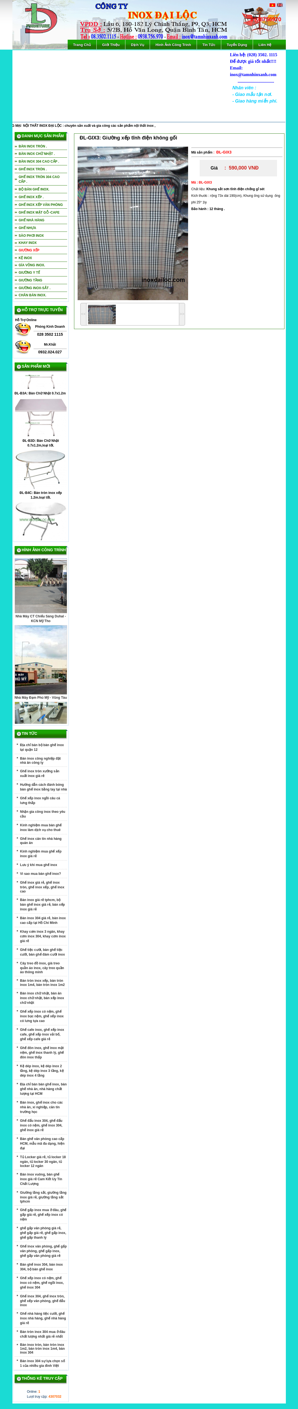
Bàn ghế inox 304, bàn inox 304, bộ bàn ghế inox (41, 1267)
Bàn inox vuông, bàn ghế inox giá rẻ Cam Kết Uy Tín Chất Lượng (41, 1179)
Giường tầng (30, 280)
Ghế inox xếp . (31, 197)
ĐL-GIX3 (223, 152)
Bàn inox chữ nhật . (37, 154)
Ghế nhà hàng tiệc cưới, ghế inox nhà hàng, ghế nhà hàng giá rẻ (43, 1318)
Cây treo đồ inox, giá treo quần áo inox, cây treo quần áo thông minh (42, 967)
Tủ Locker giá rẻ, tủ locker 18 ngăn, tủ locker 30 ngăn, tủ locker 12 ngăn (43, 1161)
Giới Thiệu (111, 45)
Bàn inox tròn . (33, 146)
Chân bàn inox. (32, 295)
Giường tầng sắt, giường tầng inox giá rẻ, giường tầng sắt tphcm (43, 1197)
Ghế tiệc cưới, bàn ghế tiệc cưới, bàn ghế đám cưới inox (42, 952)
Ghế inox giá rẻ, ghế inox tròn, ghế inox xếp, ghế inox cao (42, 887)
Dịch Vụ (137, 45)
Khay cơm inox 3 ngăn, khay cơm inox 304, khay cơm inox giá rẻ (43, 936)
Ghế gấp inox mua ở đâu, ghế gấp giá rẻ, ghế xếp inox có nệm (43, 1214)
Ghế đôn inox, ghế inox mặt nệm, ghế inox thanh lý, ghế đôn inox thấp (42, 1052)
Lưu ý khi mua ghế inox (38, 865)
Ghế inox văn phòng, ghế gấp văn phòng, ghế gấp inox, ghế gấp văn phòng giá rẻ (43, 1251)
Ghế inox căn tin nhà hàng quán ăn (41, 841)
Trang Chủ (82, 45)
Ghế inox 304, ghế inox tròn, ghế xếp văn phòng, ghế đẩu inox (42, 1300)
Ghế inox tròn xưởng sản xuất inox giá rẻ (39, 773)
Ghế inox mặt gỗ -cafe (39, 212)
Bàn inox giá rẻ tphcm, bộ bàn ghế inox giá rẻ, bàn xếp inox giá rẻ (42, 904)
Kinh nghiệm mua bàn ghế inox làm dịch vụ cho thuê (41, 827)
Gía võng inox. (32, 265)
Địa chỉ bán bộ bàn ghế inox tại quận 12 (42, 747)
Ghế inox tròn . (33, 169)
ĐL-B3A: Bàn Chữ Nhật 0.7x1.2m (40, 395)
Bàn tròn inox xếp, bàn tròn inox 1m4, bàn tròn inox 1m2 (42, 983)
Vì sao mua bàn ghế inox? (40, 874)
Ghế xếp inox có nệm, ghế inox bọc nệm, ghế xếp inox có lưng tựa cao (42, 1016)
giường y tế (29, 273)
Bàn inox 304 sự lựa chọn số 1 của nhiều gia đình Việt (42, 1363)
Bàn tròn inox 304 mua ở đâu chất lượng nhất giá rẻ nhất (42, 1334)
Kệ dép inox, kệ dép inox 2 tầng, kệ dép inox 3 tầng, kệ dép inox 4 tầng (42, 1070)
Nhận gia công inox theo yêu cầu (42, 814)
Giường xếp (29, 250)
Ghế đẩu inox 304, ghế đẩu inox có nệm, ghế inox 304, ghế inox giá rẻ (41, 1125)
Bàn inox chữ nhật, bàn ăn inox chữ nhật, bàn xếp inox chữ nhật (42, 998)
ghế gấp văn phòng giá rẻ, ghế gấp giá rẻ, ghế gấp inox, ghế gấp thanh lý (43, 1232)
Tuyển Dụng (237, 45)
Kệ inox (25, 258)
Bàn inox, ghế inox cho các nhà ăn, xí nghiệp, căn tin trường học (41, 1107)
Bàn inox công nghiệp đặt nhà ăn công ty (40, 761)
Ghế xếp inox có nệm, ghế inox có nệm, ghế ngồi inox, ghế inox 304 (42, 1282)
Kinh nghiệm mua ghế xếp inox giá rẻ (41, 853)
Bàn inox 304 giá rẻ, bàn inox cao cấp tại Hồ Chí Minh (43, 920)
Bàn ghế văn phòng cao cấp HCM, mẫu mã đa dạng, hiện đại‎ (42, 1143)
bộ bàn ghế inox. (34, 189)
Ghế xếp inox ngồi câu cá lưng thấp (40, 800)
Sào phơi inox (31, 236)
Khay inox (28, 243)
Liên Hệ (265, 45)
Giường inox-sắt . (35, 288)
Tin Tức (208, 45)
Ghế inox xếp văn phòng (41, 205)
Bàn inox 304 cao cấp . (39, 161)
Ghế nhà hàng (31, 220)
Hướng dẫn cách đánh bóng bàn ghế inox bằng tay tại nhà (43, 787)
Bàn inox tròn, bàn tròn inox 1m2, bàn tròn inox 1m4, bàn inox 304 (42, 1348)
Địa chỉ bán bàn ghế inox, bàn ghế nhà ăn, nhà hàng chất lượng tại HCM (43, 1089)
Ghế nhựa (27, 228)
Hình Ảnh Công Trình (173, 45)
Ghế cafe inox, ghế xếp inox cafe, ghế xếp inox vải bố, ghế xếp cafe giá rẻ (42, 1034)
